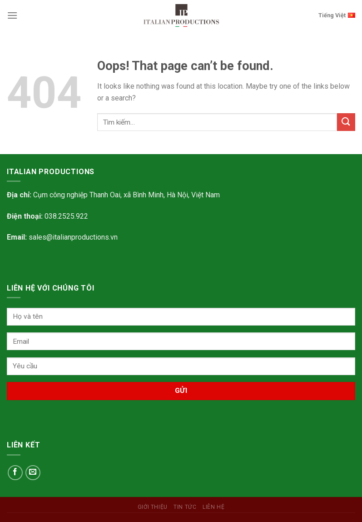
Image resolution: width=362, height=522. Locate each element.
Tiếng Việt (336, 14)
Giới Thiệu (153, 507)
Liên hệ (213, 507)
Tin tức (185, 507)
